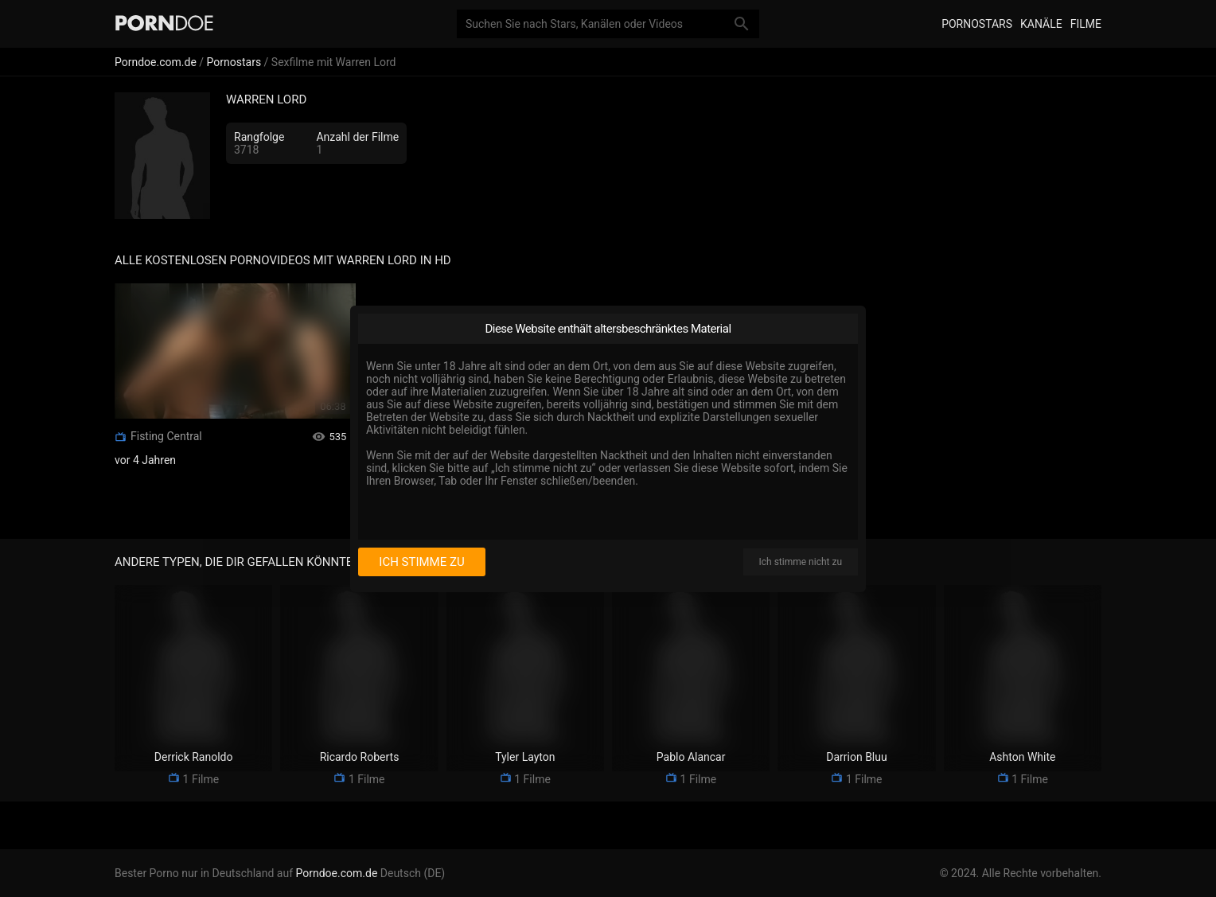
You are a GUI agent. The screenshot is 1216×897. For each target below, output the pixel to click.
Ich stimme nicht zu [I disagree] (800, 561)
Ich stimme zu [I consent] (421, 562)
